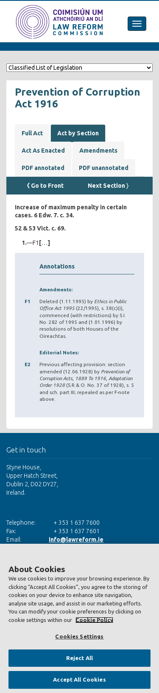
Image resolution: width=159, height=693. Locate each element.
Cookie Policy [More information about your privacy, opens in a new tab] (94, 620)
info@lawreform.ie (76, 539)
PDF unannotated (103, 167)
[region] (79, 618)
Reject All (79, 658)
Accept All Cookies (79, 679)
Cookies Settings (79, 636)
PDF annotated (43, 167)
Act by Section (78, 133)
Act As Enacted (43, 150)
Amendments (98, 150)
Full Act (32, 133)
